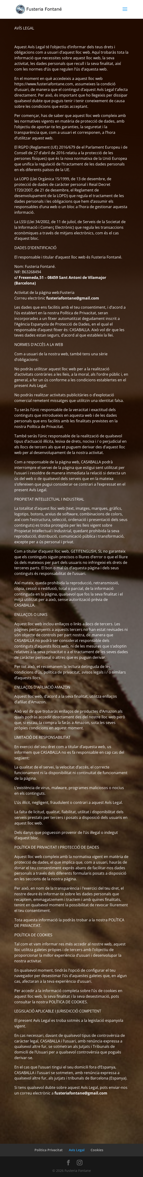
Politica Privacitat (49, 1150)
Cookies (97, 1150)
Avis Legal (77, 1150)
